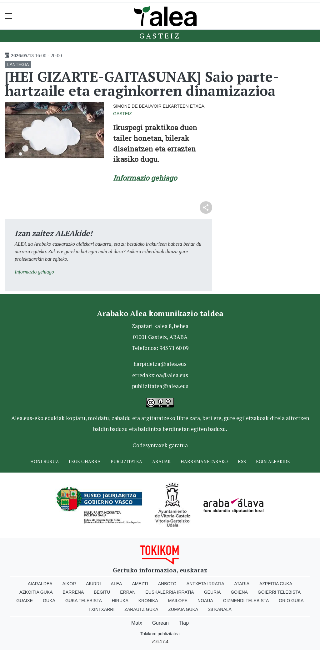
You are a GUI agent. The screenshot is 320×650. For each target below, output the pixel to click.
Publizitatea (126, 461)
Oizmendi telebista (246, 600)
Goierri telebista (279, 592)
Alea (116, 583)
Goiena (239, 592)
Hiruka (120, 600)
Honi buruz (44, 461)
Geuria (212, 592)
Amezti (140, 583)
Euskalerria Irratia (169, 592)
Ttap (184, 623)
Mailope (178, 600)
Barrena (73, 592)
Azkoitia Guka (36, 592)
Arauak (161, 461)
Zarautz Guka (141, 609)
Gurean (160, 623)
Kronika (148, 600)
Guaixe (24, 600)
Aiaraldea (40, 583)
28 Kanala (220, 609)
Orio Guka (291, 600)
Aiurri (93, 583)
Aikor (69, 583)
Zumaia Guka (183, 609)
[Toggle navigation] (8, 16)
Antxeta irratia (205, 583)
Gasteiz (160, 36)
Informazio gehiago (145, 177)
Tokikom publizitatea (160, 633)
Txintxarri (101, 609)
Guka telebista (83, 600)
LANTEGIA (18, 64)
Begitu (102, 592)
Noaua (205, 600)
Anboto (167, 583)
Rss (242, 461)
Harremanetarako (204, 461)
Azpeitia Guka (275, 583)
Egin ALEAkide (273, 461)
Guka (49, 600)
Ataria (241, 583)
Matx (136, 623)
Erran (127, 592)
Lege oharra (85, 461)
